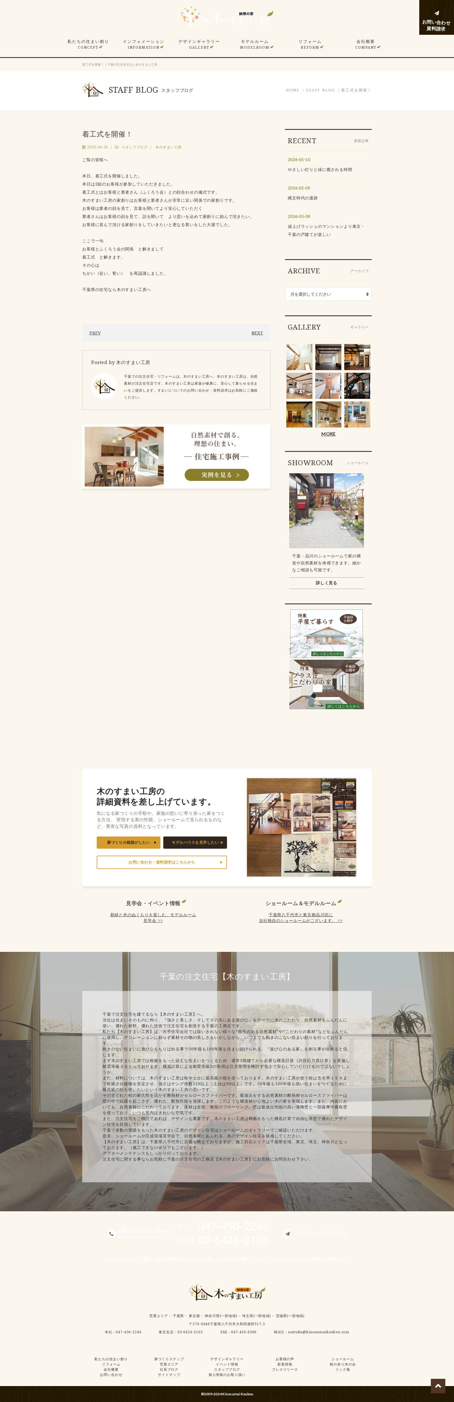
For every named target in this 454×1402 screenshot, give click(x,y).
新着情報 (284, 1364)
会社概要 (365, 44)
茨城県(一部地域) (290, 1315)
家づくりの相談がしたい (128, 842)
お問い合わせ (111, 1374)
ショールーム (343, 1358)
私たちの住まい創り (88, 44)
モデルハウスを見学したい (195, 842)
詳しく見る (326, 583)
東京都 (194, 1315)
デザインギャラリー (199, 44)
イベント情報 (227, 1364)
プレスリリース (285, 1369)
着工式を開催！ (356, 90)
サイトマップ (169, 1374)
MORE (328, 434)
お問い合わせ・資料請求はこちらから (162, 862)
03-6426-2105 (190, 1332)
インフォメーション (143, 44)
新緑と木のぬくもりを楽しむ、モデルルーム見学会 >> (153, 917)
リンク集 (342, 1369)
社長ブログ (169, 1369)
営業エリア (158, 1315)
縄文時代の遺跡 (303, 198)
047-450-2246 (128, 1332)
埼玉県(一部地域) (256, 1315)
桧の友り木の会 (343, 1364)
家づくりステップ (169, 1358)
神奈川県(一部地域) (221, 1315)
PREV (94, 333)
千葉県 (178, 1315)
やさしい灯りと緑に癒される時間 (320, 169)
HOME (293, 90)
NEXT (257, 333)
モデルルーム (255, 44)
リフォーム (310, 44)
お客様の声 (285, 1358)
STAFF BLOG (320, 90)
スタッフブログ (135, 147)
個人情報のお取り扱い (227, 1374)
